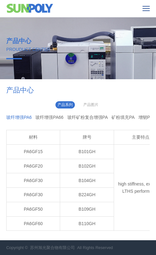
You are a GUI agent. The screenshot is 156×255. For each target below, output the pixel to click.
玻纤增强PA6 (19, 117)
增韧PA (145, 117)
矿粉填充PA (123, 117)
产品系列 (65, 105)
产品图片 (90, 105)
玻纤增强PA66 (49, 117)
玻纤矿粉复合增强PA (87, 117)
